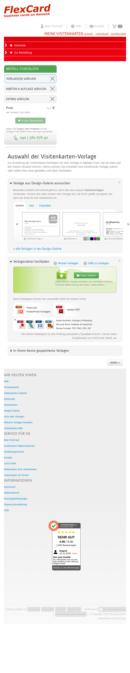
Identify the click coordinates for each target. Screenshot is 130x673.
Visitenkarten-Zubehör (15, 393)
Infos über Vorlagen (14, 416)
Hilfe (75, 26)
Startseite (18, 45)
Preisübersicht (11, 387)
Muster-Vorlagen (65, 263)
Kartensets (9, 399)
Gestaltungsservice (14, 451)
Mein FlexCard (51, 26)
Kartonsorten (10, 405)
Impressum (9, 487)
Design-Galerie (12, 410)
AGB (6, 510)
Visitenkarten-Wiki (13, 428)
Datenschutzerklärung (15, 504)
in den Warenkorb (30, 120)
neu (31, 205)
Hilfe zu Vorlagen (96, 263)
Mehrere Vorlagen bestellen (18, 422)
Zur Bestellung (21, 52)
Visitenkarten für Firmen (16, 475)
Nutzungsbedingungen (15, 498)
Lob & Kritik (10, 463)
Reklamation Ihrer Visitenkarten (20, 469)
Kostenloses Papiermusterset (19, 446)
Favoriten (45, 205)
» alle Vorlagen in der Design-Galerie (37, 249)
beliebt (20, 205)
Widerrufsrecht (11, 492)
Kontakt (96, 26)
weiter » (115, 362)
